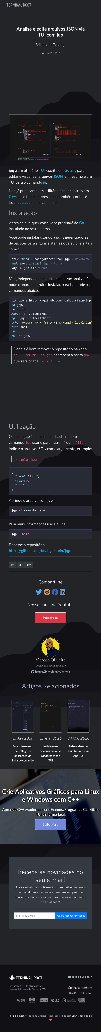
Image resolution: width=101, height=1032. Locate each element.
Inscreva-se (50, 617)
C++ (12, 196)
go (12, 564)
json (28, 564)
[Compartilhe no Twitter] (40, 592)
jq (44, 182)
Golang (70, 170)
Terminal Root (18, 5)
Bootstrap (84, 1015)
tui (20, 564)
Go (81, 222)
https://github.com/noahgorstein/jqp (39, 550)
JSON (58, 176)
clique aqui (23, 202)
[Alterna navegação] (91, 5)
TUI (42, 170)
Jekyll (75, 1015)
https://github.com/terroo (50, 672)
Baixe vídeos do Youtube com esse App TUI (78, 751)
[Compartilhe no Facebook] (56, 592)
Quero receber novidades (71, 915)
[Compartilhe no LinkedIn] (62, 592)
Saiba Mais (50, 824)
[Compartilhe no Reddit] (48, 592)
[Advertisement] (57, 80)
